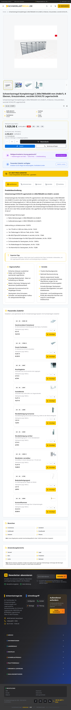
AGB (7, 691)
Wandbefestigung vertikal (23, 436)
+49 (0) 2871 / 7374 (65, 1)
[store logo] (19, 6)
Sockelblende (19, 392)
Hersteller (49, 184)
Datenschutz (49, 582)
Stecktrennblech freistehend (24, 325)
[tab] (35, 174)
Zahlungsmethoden (40, 695)
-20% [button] (29, 126)
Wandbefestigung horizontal (24, 414)
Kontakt (7, 693)
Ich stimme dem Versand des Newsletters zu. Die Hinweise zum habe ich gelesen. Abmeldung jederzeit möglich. (52, 582)
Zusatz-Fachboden (21, 347)
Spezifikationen (13, 184)
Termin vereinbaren (58, 611)
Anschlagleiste (20, 369)
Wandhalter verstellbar (22, 458)
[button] (8, 85)
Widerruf (8, 695)
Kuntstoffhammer (21, 502)
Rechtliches (61, 184)
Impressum (38, 691)
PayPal (21, 146)
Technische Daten (27, 184)
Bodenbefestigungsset (22, 480)
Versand (39, 184)
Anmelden (61, 576)
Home (4, 12)
